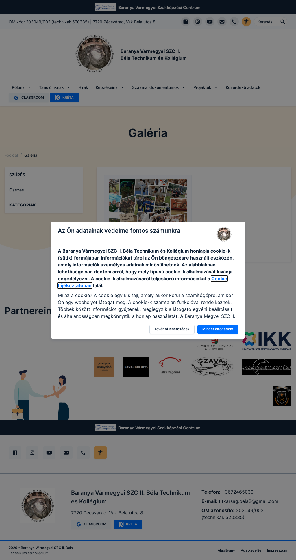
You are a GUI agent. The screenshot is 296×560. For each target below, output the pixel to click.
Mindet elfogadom (217, 329)
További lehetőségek (172, 329)
